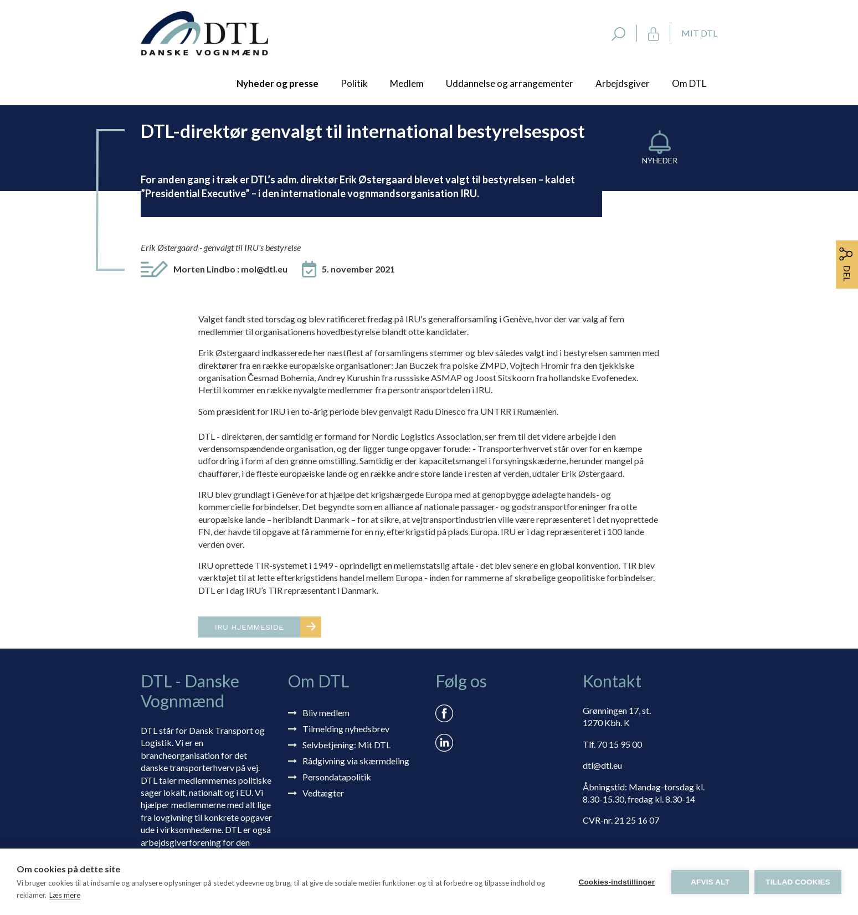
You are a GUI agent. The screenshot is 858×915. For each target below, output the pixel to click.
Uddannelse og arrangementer (509, 83)
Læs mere (64, 895)
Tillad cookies (797, 882)
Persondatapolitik (336, 777)
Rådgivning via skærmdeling (355, 760)
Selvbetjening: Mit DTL (346, 744)
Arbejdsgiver (622, 83)
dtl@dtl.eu (602, 765)
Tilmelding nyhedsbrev (345, 728)
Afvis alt (710, 882)
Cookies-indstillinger (616, 882)
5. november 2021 (358, 269)
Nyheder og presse (277, 83)
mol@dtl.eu (264, 269)
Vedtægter (323, 793)
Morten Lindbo (230, 269)
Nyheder (659, 160)
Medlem (407, 83)
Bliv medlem (326, 712)
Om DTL (689, 83)
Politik (354, 83)
